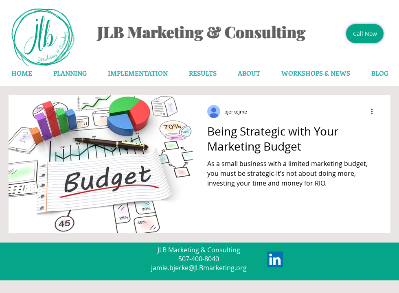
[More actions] (374, 111)
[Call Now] (365, 33)
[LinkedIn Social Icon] (275, 259)
